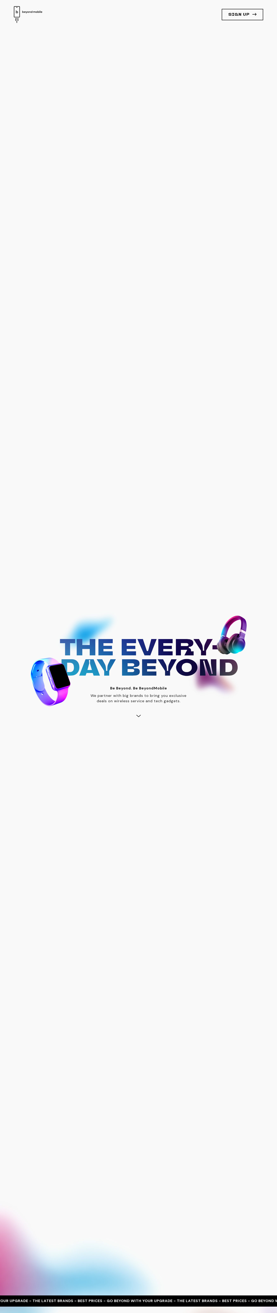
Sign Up (239, 15)
